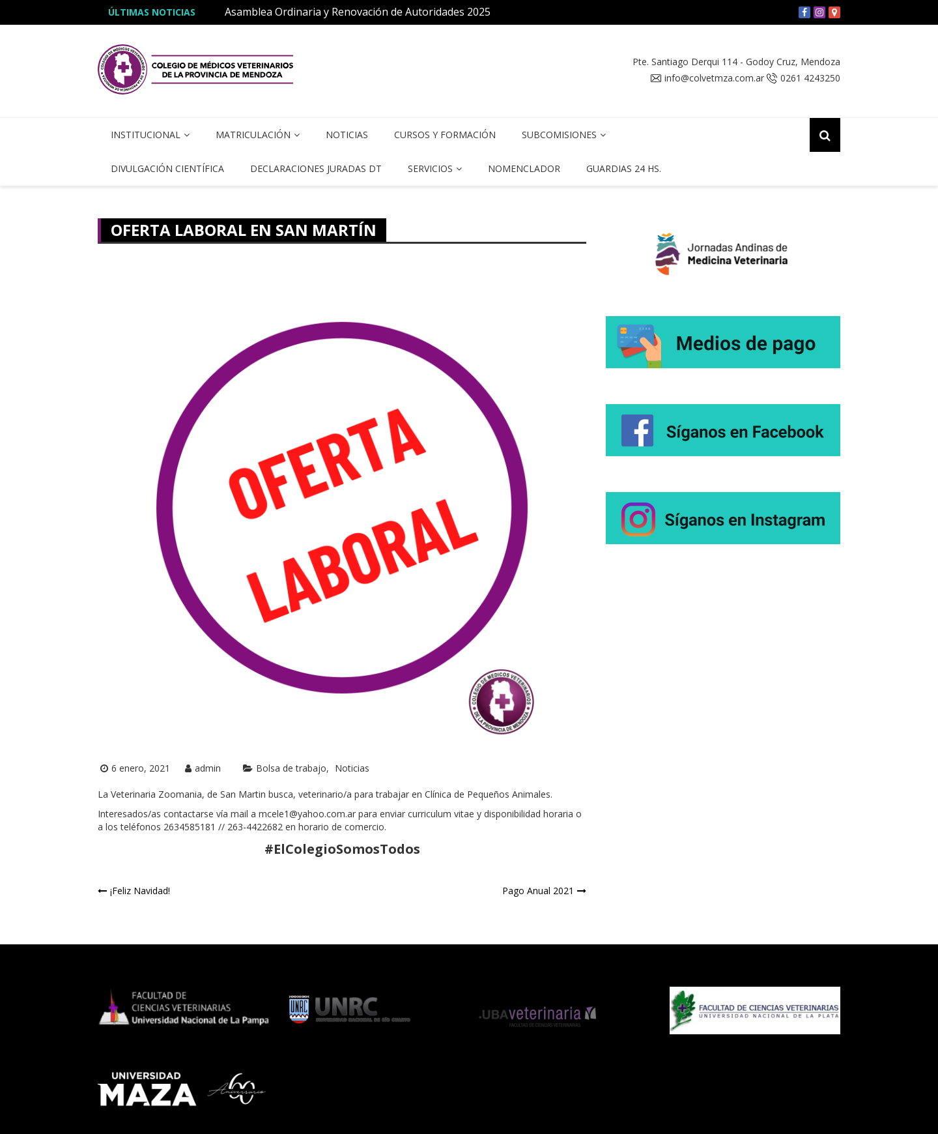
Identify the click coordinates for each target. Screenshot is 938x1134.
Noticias (347, 134)
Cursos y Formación (445, 134)
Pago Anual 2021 (538, 890)
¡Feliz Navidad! (140, 890)
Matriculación (253, 134)
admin (208, 768)
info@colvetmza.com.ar (714, 78)
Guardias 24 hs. (623, 168)
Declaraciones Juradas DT (316, 168)
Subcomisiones (559, 134)
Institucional (145, 134)
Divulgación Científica (167, 168)
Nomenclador (524, 168)
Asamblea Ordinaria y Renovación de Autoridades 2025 (357, 12)
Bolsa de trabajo (291, 768)
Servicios (430, 168)
